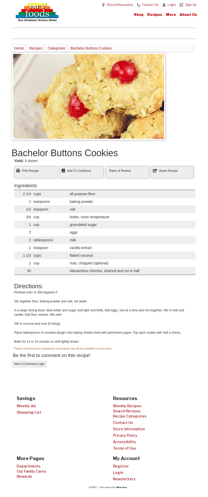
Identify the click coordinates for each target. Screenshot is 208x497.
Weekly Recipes (127, 406)
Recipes (154, 14)
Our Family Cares (31, 471)
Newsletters (124, 479)
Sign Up (190, 5)
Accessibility (124, 442)
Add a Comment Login (29, 364)
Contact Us (150, 5)
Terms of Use (124, 448)
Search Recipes (126, 411)
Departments (29, 466)
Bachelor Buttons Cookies (91, 48)
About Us (188, 14)
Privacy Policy (125, 435)
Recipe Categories (130, 416)
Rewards (24, 476)
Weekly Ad (26, 406)
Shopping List (29, 412)
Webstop (122, 487)
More (171, 14)
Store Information (120, 5)
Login (172, 5)
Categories (56, 48)
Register (121, 466)
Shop (139, 14)
